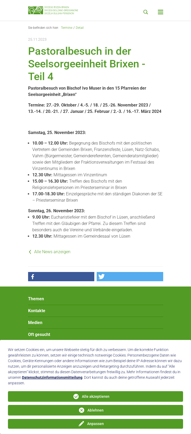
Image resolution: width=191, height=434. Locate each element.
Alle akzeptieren (95, 396)
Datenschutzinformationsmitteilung (52, 377)
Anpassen (95, 424)
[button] (61, 276)
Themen (36, 298)
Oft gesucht (39, 334)
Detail (80, 28)
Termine (66, 28)
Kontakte (36, 310)
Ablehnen (95, 410)
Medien (35, 322)
